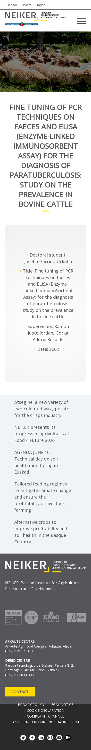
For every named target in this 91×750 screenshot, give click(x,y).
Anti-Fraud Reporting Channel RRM (45, 722)
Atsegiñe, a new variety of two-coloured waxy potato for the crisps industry (41, 408)
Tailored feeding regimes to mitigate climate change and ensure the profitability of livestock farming (42, 497)
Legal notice (61, 704)
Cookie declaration (45, 710)
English (40, 5)
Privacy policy (31, 704)
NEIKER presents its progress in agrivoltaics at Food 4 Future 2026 (41, 433)
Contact (19, 691)
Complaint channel (45, 716)
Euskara (26, 5)
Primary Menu (81, 21)
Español (11, 5)
